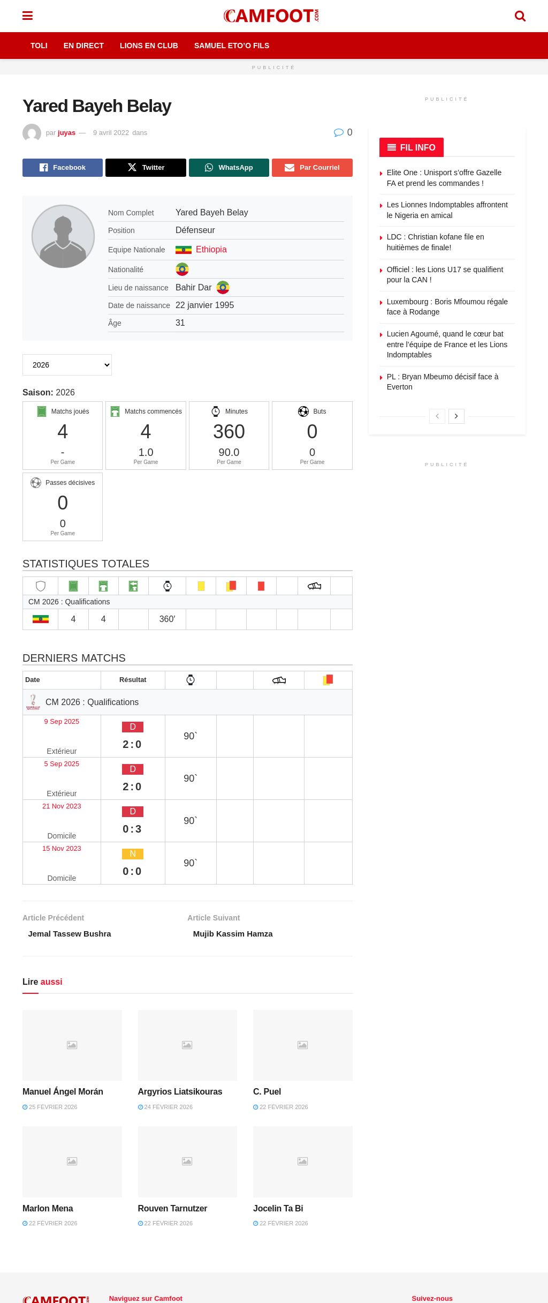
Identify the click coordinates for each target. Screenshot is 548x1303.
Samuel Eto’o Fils (231, 45)
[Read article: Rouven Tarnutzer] (188, 1075)
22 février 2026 (280, 1019)
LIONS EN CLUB (232, 1239)
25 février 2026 (50, 1019)
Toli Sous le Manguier (150, 1252)
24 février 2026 (165, 1019)
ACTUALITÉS (169, 1239)
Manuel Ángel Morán (62, 1004)
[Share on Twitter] (145, 169)
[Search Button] (520, 16)
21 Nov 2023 (51, 763)
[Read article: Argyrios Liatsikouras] (188, 958)
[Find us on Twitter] (432, 1239)
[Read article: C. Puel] (303, 958)
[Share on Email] (312, 169)
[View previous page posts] (437, 416)
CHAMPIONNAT (299, 1239)
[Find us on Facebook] (414, 1240)
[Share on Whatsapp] (229, 169)
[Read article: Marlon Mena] (72, 1075)
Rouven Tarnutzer (173, 1121)
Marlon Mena (47, 1121)
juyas (66, 133)
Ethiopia (211, 251)
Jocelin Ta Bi (278, 1121)
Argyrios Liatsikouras (180, 1004)
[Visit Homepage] (273, 16)
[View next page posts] (456, 416)
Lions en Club (149, 45)
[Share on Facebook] (62, 169)
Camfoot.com (41, 1250)
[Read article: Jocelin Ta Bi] (303, 1075)
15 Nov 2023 (51, 784)
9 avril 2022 (111, 133)
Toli (39, 45)
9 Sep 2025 (49, 722)
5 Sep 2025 (49, 742)
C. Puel (267, 1004)
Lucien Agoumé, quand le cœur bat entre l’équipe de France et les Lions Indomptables (447, 344)
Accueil (121, 1239)
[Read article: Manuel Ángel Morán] (72, 958)
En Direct (84, 45)
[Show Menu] (27, 16)
